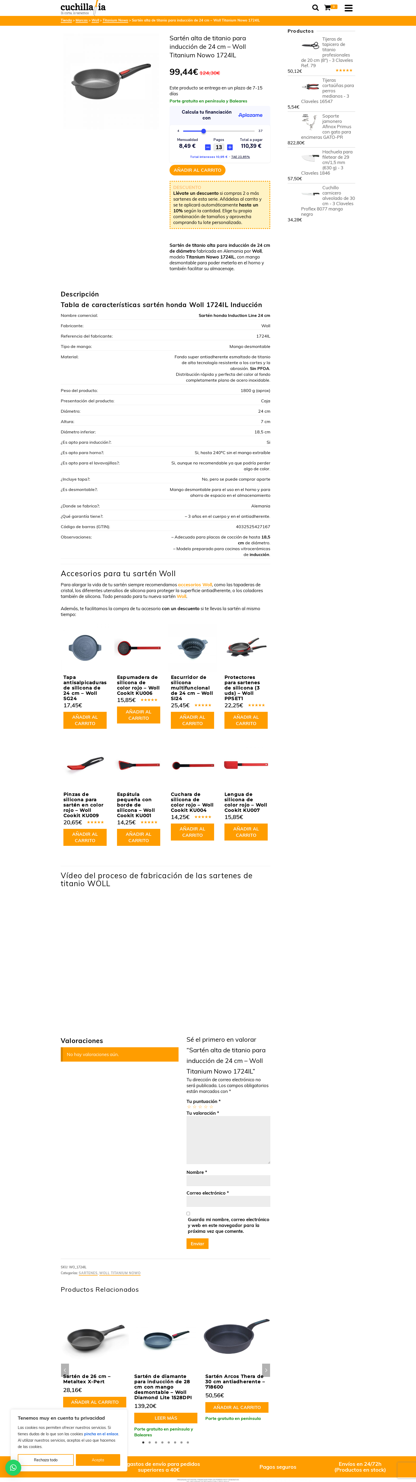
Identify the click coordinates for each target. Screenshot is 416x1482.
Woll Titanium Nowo (120, 1273)
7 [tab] (181, 1442)
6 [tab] (175, 1442)
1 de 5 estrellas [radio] (189, 1106)
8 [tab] (187, 1442)
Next (266, 1370)
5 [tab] (168, 1442)
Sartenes (88, 1273)
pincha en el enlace (101, 1434)
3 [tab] (156, 1442)
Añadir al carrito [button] (85, 720)
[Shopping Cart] (331, 8)
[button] (13, 1468)
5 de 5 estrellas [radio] (211, 1106)
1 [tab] (143, 1442)
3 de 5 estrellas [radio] (200, 1106)
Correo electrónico (208, 1193)
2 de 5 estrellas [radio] (194, 1106)
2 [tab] (149, 1442)
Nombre (197, 1172)
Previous (65, 1370)
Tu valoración (203, 1113)
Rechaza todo (46, 1460)
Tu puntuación (204, 1101)
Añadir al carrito (197, 170)
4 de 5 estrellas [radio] (205, 1106)
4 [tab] (162, 1442)
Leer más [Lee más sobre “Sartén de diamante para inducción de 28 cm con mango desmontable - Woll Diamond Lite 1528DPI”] (166, 1418)
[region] (69, 1440)
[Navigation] (348, 8)
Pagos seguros (277, 1466)
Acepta (98, 1460)
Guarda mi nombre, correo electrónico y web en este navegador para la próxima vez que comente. (228, 1225)
